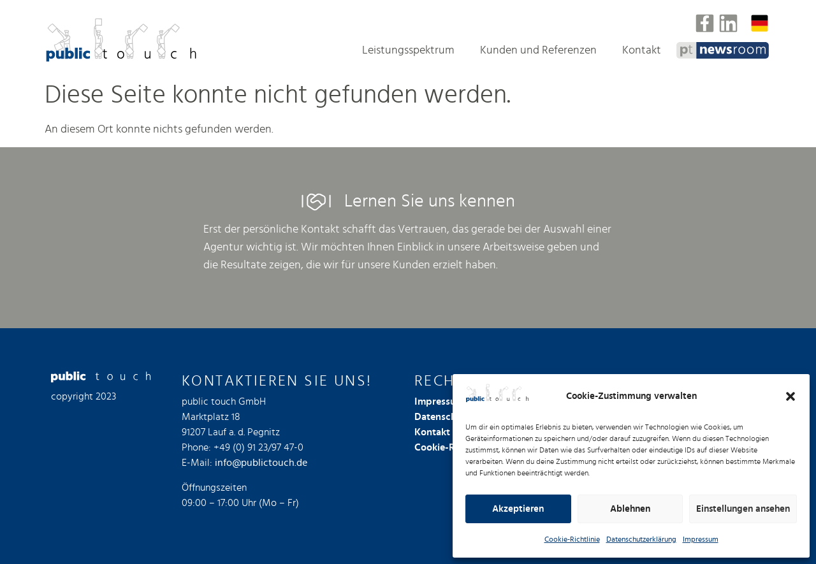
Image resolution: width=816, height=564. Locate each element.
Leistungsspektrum (408, 50)
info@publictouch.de (261, 463)
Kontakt (641, 50)
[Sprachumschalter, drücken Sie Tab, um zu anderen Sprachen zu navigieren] (759, 23)
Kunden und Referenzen (538, 50)
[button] (790, 396)
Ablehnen (630, 509)
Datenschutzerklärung (641, 539)
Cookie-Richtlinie (572, 539)
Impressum (700, 539)
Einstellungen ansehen (743, 509)
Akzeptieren (518, 509)
